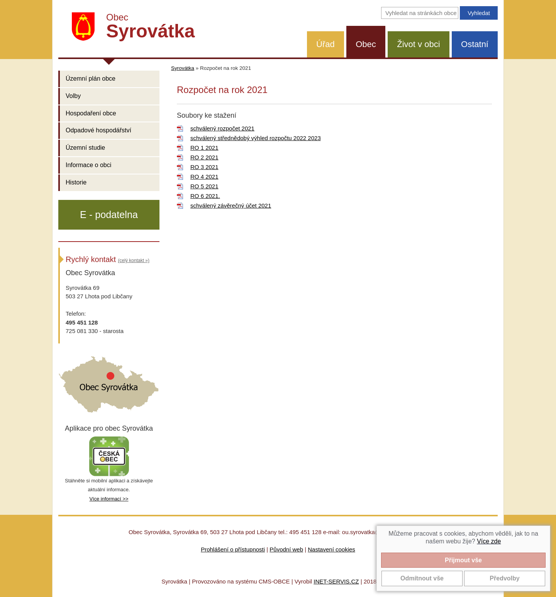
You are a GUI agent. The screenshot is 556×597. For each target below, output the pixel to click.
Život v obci (418, 44)
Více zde (489, 541)
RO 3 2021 (204, 167)
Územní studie (85, 147)
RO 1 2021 (204, 147)
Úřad (325, 44)
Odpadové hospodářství (98, 130)
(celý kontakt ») (133, 260)
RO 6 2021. (205, 196)
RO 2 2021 (204, 157)
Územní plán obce (90, 78)
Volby (73, 96)
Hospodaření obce (91, 113)
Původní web (286, 549)
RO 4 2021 (204, 176)
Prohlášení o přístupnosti (233, 549)
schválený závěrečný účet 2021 (230, 205)
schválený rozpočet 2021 (222, 128)
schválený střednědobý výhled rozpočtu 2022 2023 (255, 138)
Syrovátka (182, 68)
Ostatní (474, 44)
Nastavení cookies (331, 549)
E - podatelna (109, 214)
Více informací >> (108, 499)
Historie (76, 182)
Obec (366, 44)
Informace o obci (88, 165)
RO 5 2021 (204, 186)
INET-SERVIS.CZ (336, 581)
